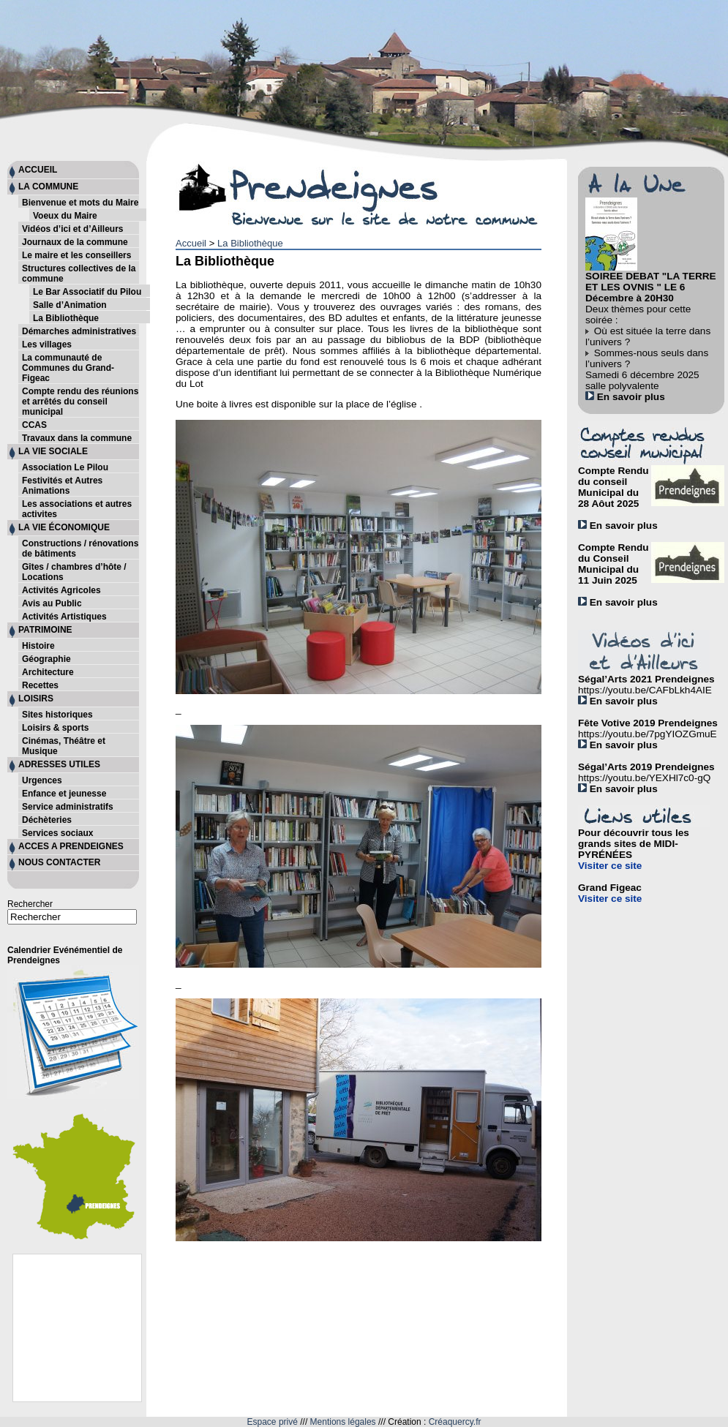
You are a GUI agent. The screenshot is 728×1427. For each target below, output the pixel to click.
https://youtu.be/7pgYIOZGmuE (647, 733)
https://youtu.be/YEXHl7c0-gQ (644, 777)
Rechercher (30, 904)
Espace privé (272, 1422)
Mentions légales (343, 1422)
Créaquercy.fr (455, 1422)
